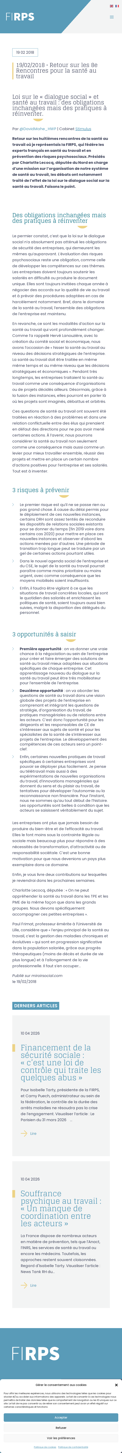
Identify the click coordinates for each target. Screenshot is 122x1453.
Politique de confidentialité (73, 1447)
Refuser (61, 1428)
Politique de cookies (45, 1447)
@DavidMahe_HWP (38, 128)
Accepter (61, 1417)
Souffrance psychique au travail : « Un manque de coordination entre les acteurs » (61, 1208)
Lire (33, 1133)
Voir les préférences (61, 1438)
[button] (116, 1385)
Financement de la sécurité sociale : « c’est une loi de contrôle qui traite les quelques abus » (61, 1062)
